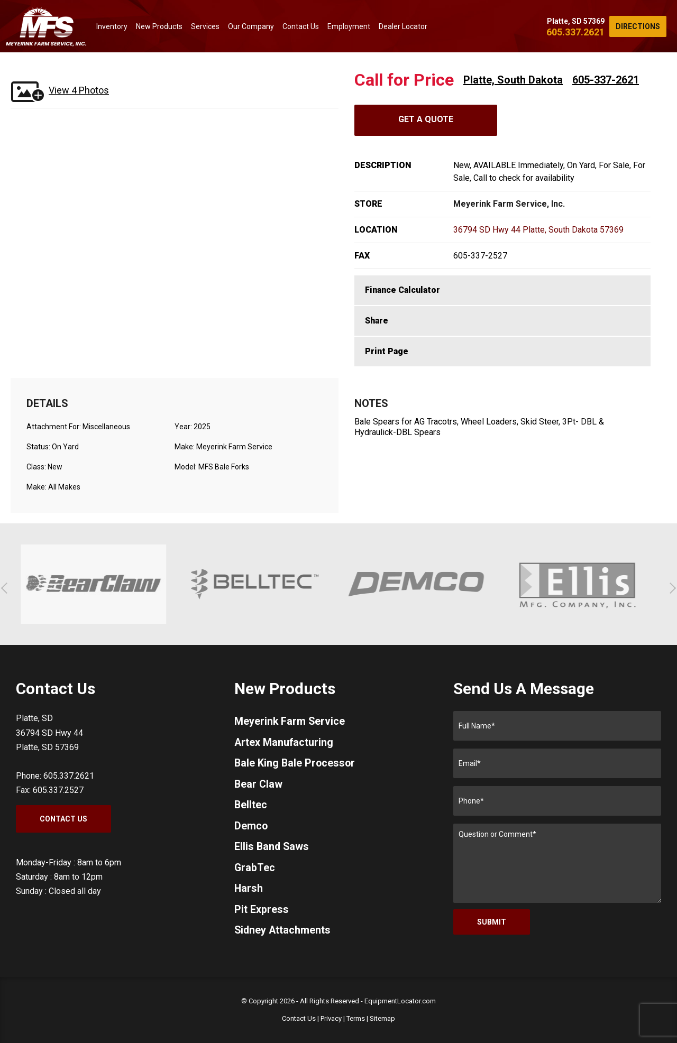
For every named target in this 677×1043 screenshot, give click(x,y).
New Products (159, 26)
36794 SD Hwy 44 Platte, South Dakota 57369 (538, 230)
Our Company (251, 26)
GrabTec (255, 869)
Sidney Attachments (283, 933)
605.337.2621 (575, 32)
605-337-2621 (605, 79)
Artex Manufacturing (284, 742)
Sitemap (382, 1018)
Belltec (251, 806)
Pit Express (261, 912)
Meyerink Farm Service (290, 721)
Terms (355, 1018)
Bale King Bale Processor (295, 764)
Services (205, 26)
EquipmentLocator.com (400, 1001)
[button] (6, 588)
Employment (348, 26)
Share (376, 321)
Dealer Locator (403, 26)
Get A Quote (425, 119)
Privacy (331, 1018)
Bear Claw (258, 785)
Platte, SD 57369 (576, 21)
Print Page (386, 351)
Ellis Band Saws (272, 848)
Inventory (111, 26)
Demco (251, 827)
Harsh (248, 890)
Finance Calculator (402, 290)
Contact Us (300, 26)
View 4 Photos (79, 90)
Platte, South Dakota (513, 79)
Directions (638, 26)
